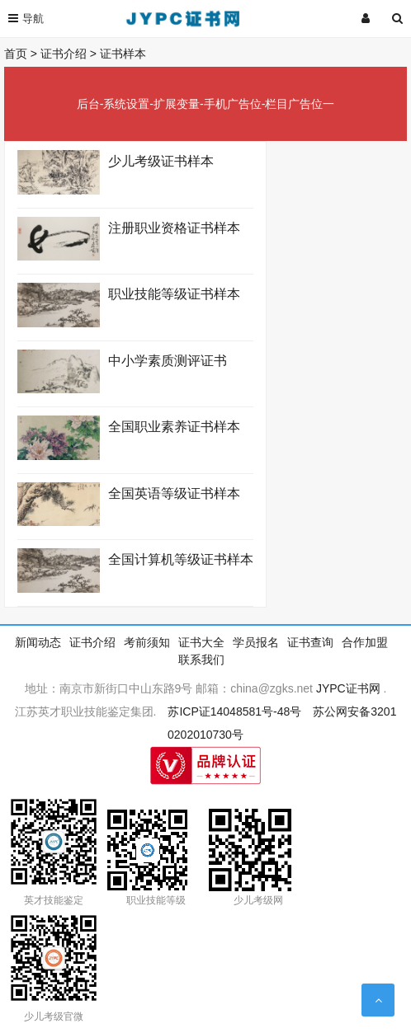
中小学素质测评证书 (167, 361)
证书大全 (201, 642)
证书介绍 (63, 53)
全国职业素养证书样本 (174, 427)
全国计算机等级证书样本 (180, 559)
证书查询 (310, 642)
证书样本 (123, 53)
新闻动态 (38, 642)
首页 (15, 53)
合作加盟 (365, 642)
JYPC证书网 (348, 688)
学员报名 (256, 642)
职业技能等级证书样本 (174, 294)
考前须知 (147, 642)
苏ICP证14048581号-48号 (234, 711)
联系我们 (201, 659)
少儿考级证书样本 (161, 161)
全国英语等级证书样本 (174, 493)
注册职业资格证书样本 (174, 228)
